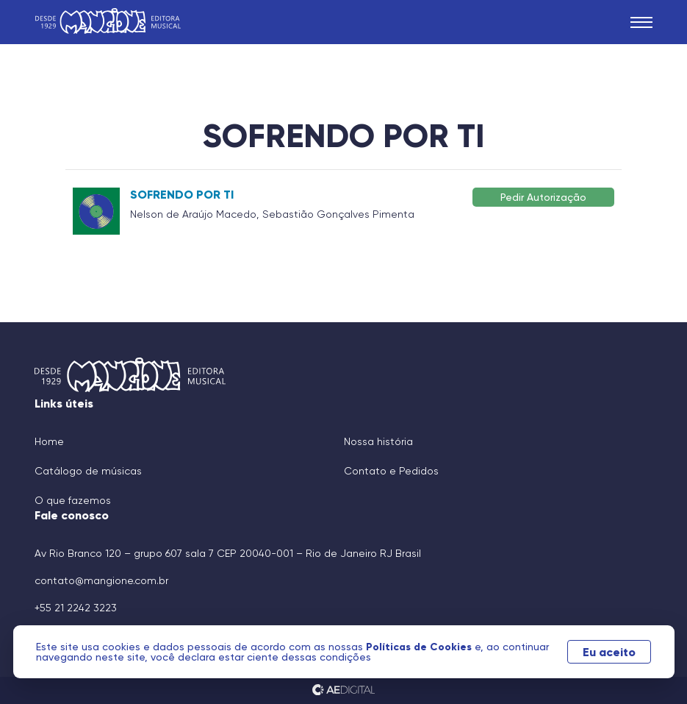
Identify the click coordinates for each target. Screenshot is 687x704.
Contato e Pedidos (391, 471)
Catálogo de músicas (88, 471)
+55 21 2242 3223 (76, 608)
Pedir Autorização (543, 197)
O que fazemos (73, 500)
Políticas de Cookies (420, 646)
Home (49, 441)
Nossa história (378, 441)
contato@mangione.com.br (101, 580)
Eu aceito (609, 651)
